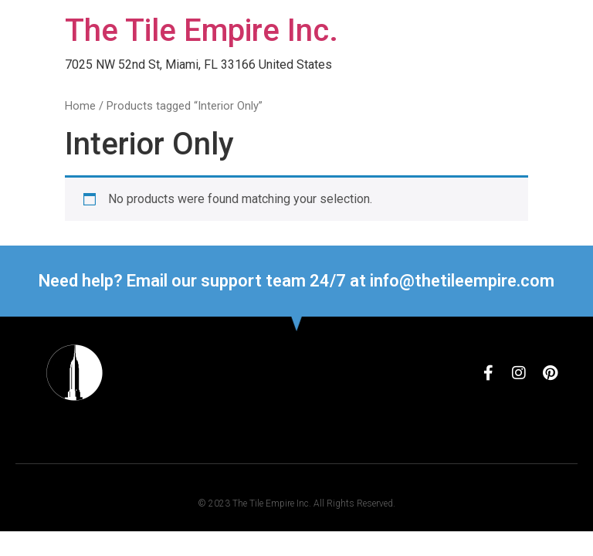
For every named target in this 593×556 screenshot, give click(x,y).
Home (80, 106)
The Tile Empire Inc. (201, 30)
